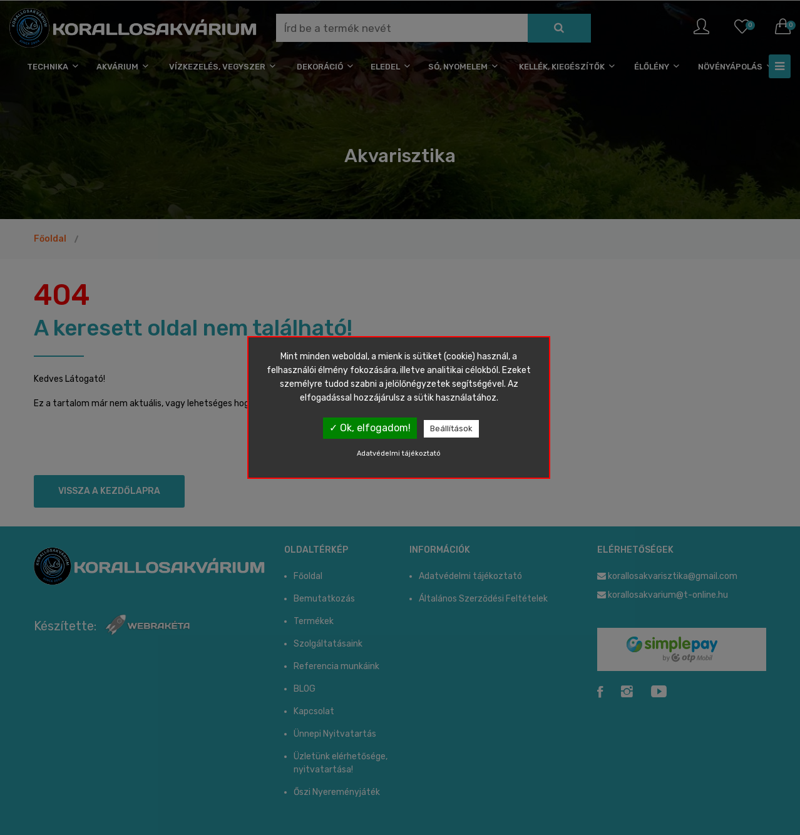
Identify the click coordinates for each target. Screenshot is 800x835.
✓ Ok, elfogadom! (370, 428)
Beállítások (451, 428)
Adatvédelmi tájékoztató (399, 453)
